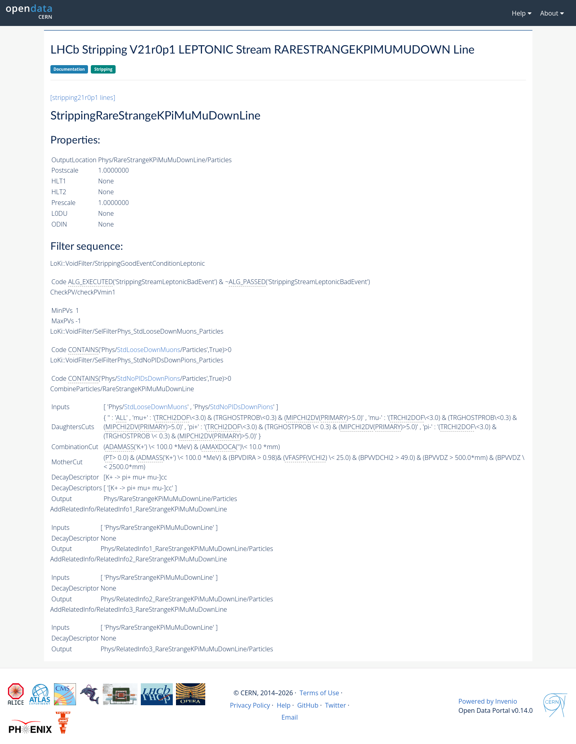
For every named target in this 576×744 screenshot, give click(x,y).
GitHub (307, 705)
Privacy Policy (250, 705)
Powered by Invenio (487, 701)
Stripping (103, 69)
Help (284, 705)
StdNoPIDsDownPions (148, 378)
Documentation (69, 69)
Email (290, 717)
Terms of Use (319, 692)
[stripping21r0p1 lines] (83, 97)
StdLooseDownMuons (148, 349)
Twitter (335, 705)
